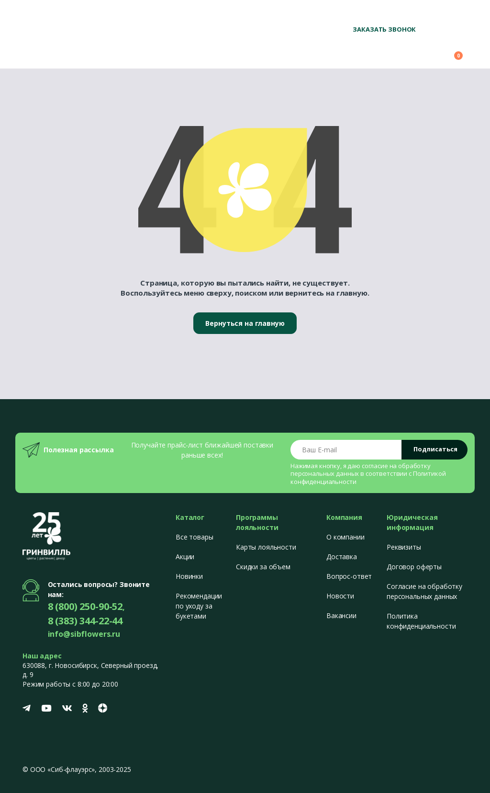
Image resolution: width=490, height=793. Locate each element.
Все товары (194, 536)
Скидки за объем (263, 566)
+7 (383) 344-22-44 (439, 14)
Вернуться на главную (244, 323)
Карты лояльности (266, 547)
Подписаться (435, 449)
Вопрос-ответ (349, 576)
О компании (345, 536)
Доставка (341, 556)
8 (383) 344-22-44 (85, 620)
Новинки (189, 576)
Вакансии (341, 615)
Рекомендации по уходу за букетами (199, 606)
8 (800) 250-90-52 (375, 14)
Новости (340, 595)
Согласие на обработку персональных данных (424, 591)
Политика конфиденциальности (421, 621)
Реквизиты (404, 547)
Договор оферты (414, 566)
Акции (185, 556)
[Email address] (346, 450)
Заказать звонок (384, 29)
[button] (400, 51)
